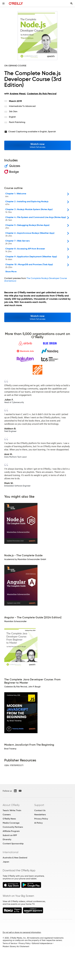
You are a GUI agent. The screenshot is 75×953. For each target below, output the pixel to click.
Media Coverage (11, 822)
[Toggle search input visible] (71, 3)
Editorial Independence (42, 943)
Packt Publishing (17, 122)
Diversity (7, 839)
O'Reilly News (9, 818)
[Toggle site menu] (3, 3)
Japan (6, 861)
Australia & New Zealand (15, 857)
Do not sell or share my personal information (22, 932)
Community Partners (13, 827)
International (10, 852)
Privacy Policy (41, 818)
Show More (10, 272)
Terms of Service (10, 943)
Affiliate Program (11, 831)
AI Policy (38, 822)
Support (39, 805)
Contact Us (39, 810)
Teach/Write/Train (12, 810)
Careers (7, 814)
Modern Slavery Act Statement (16, 946)
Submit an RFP (10, 835)
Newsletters (40, 814)
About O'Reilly (11, 805)
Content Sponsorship (13, 843)
